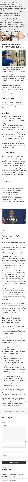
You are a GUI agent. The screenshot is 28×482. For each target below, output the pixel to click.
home (11, 411)
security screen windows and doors (15, 104)
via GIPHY (5, 230)
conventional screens (13, 382)
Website (4, 455)
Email (4, 450)
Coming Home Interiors (8, 37)
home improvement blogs (18, 394)
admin (14, 410)
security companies (12, 358)
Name (4, 444)
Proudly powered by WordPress (9, 480)
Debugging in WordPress (6, 10)
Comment (5, 425)
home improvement (17, 411)
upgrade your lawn (17, 400)
